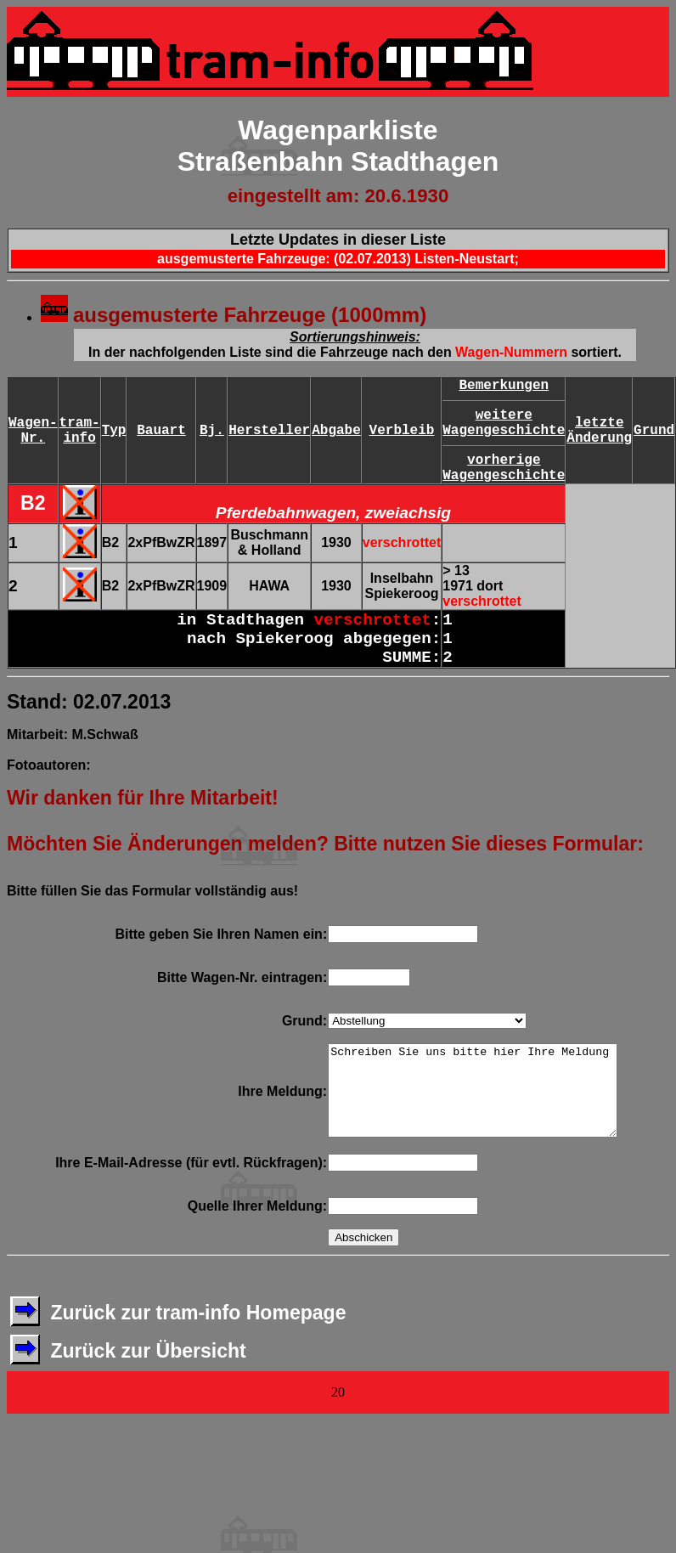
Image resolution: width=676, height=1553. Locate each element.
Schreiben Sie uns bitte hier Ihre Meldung (472, 1099)
